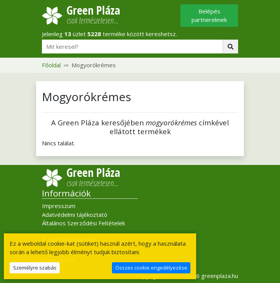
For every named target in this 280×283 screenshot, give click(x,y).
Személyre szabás (35, 267)
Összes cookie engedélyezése (151, 267)
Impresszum (58, 206)
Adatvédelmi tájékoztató (74, 214)
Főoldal (51, 65)
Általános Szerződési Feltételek (83, 223)
